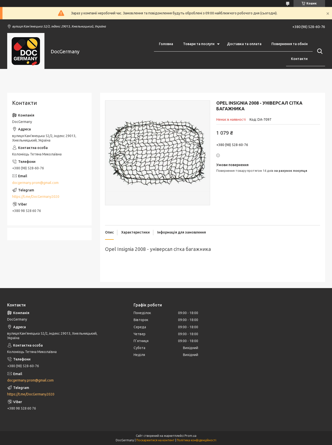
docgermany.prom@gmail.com (35, 183)
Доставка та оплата (244, 44)
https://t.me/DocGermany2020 (35, 197)
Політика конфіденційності (196, 440)
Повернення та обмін (289, 44)
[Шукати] (319, 51)
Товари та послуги (199, 44)
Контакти (299, 59)
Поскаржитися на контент (155, 440)
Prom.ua (190, 435)
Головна (166, 44)
